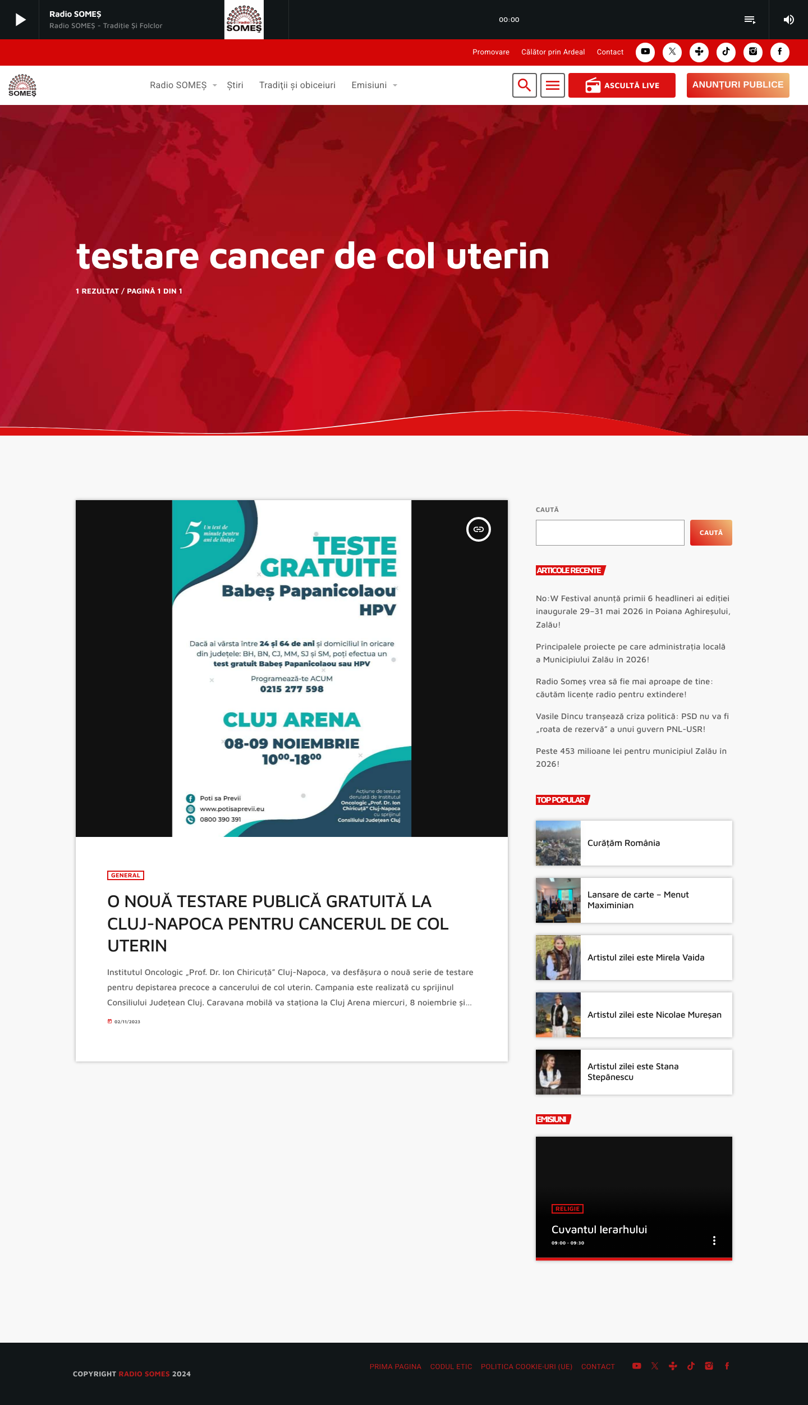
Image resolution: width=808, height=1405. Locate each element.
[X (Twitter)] (654, 1367)
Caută (547, 509)
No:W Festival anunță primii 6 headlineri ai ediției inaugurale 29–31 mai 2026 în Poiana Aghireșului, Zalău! (633, 611)
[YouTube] (636, 1367)
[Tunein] (672, 1367)
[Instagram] (709, 1367)
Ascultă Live (622, 85)
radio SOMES (143, 1373)
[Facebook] (727, 1367)
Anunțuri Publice (738, 85)
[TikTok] (691, 1367)
